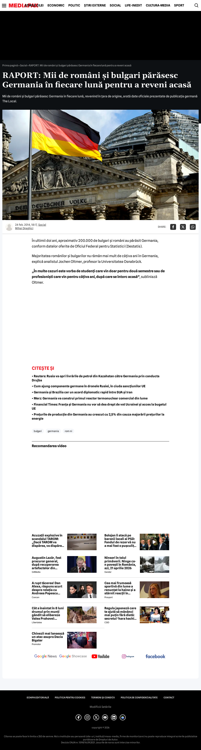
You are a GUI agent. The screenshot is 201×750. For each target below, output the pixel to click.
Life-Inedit (133, 5)
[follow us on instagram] (128, 656)
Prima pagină (10, 65)
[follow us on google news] (45, 656)
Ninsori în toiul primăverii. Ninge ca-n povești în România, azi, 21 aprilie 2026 (120, 563)
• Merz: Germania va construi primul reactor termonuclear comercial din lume (90, 398)
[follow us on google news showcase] (73, 656)
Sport (179, 5)
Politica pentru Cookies (70, 697)
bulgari (38, 431)
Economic (56, 5)
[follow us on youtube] (100, 656)
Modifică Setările (100, 706)
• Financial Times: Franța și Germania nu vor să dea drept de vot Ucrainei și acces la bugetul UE (99, 406)
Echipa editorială (38, 697)
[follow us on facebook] (155, 656)
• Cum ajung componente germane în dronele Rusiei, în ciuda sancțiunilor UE (88, 386)
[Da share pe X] (183, 227)
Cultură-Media (158, 5)
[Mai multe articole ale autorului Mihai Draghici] (9, 227)
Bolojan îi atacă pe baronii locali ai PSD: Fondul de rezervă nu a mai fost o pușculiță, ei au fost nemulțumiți (120, 540)
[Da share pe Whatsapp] (193, 227)
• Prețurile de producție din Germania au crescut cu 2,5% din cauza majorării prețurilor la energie (98, 416)
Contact (169, 697)
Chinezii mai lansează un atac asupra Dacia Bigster (48, 637)
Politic (74, 5)
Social (115, 5)
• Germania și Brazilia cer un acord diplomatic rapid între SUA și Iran (82, 392)
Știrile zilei (34, 5)
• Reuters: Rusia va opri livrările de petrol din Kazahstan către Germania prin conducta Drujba (95, 378)
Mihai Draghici (24, 228)
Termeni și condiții (103, 697)
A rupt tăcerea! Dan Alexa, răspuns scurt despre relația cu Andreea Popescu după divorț (47, 588)
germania (53, 431)
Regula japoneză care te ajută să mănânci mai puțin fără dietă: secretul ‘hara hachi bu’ (120, 613)
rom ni (68, 431)
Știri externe (95, 5)
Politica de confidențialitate (139, 697)
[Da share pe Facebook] (173, 227)
